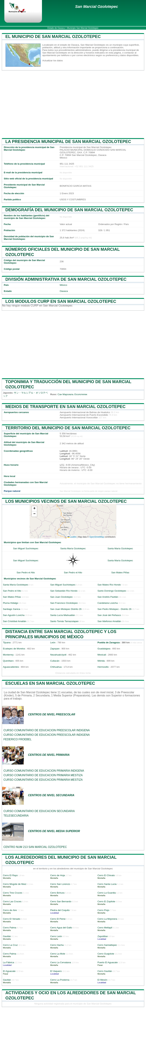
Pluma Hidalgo (10, 603)
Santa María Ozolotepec (73, 548)
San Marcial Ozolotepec (96, 6)
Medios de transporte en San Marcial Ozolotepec (65, 406)
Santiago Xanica (11, 609)
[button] (34, 508)
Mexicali (101, 654)
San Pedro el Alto (26, 572)
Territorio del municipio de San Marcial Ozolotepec (67, 427)
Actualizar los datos (52, 60)
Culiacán (54, 660)
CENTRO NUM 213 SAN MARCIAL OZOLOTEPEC (35, 846)
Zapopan (55, 648)
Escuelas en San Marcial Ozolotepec (50, 683)
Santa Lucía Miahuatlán (62, 615)
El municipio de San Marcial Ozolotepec (53, 36)
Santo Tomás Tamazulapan (64, 621)
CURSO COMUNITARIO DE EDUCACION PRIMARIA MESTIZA (43, 775)
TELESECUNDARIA (16, 815)
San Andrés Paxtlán (107, 597)
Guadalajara (103, 648)
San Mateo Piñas (120, 572)
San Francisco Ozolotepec (64, 603)
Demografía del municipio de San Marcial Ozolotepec (69, 209)
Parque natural (12, 491)
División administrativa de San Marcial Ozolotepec (65, 279)
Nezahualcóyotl (58, 654)
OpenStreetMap (96, 537)
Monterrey (8, 654)
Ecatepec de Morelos (14, 648)
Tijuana (7, 642)
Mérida (101, 660)
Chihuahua (56, 667)
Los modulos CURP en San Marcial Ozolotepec (60, 301)
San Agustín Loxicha (13, 615)
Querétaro (8, 660)
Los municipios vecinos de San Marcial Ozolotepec (66, 501)
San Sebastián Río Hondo (64, 590)
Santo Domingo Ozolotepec (111, 590)
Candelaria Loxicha (107, 603)
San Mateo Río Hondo (109, 584)
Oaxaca (64, 291)
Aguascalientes (11, 667)
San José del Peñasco (109, 615)
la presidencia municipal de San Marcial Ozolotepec (68, 141)
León (52, 642)
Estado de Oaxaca (56, 28)
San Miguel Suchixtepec (25, 548)
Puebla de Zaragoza (108, 642)
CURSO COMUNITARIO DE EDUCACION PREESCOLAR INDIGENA (46, 730)
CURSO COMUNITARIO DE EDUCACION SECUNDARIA (39, 811)
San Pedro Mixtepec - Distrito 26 (114, 609)
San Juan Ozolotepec (61, 597)
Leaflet (71, 537)
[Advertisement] (73, 104)
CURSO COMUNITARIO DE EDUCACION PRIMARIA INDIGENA (43, 770)
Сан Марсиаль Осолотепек (72, 394)
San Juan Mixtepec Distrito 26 (66, 609)
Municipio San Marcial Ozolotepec (82, 28)
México (63, 285)
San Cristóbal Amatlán (14, 621)
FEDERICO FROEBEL (17, 739)
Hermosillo (103, 667)
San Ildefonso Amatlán (109, 621)
